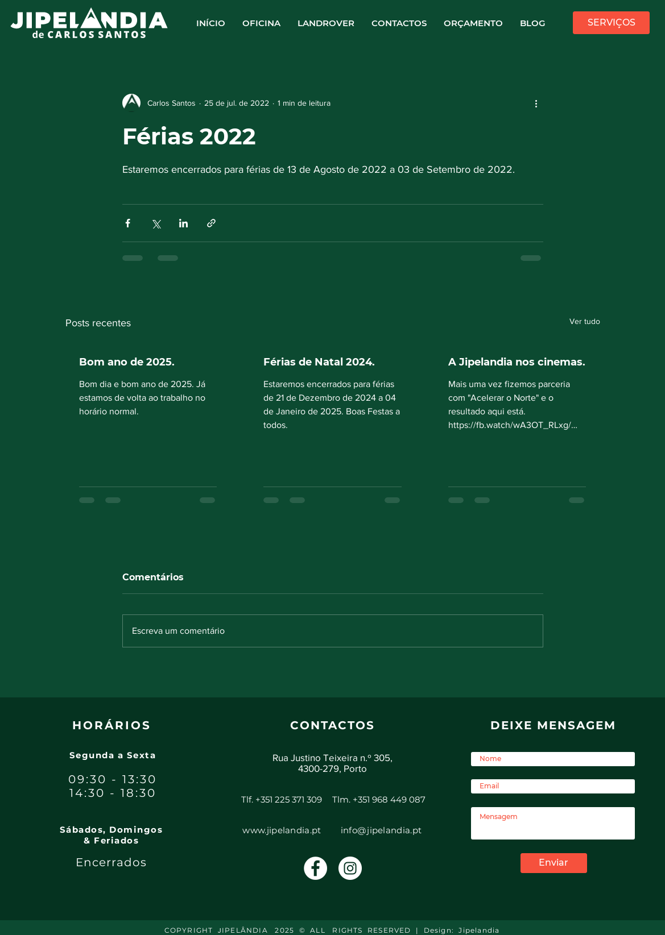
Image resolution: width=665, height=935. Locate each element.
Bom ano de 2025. (127, 362)
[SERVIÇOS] (611, 22)
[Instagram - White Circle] (350, 868)
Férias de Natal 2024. (319, 362)
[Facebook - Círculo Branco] (315, 868)
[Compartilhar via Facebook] (127, 223)
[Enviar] (554, 863)
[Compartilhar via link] (211, 223)
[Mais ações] (536, 103)
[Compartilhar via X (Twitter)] (155, 223)
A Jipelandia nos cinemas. (516, 362)
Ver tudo (584, 321)
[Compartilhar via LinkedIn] (183, 223)
